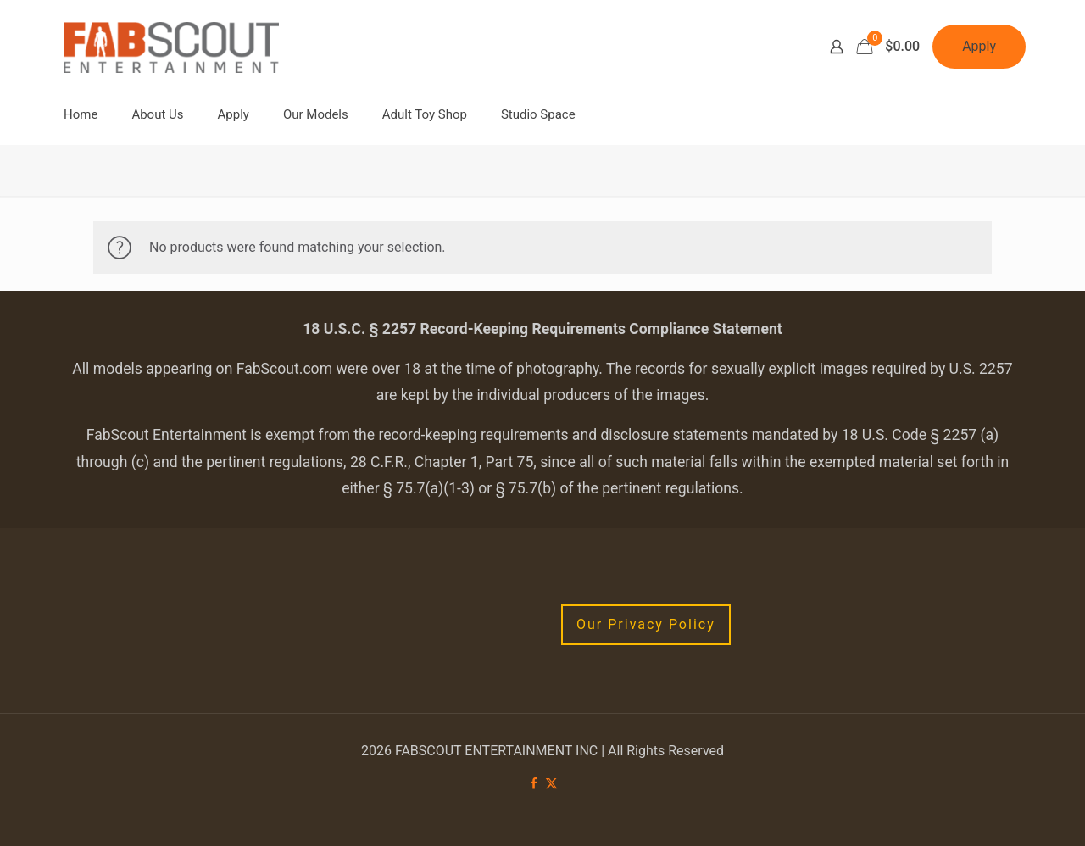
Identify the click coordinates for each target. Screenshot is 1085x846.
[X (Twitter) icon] (551, 783)
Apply (979, 46)
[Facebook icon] (533, 783)
